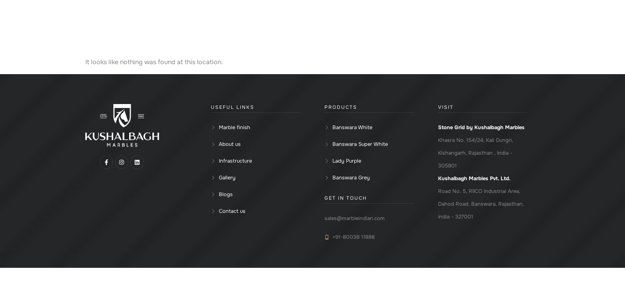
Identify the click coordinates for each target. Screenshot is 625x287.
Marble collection (282, 27)
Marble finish (336, 27)
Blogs (469, 27)
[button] (282, 28)
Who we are (383, 27)
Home (237, 27)
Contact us (502, 27)
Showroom (432, 27)
